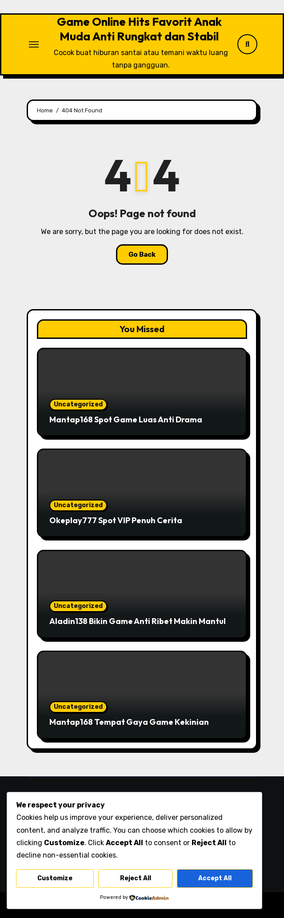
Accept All (215, 878)
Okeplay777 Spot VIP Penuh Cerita (115, 520)
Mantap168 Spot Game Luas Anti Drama (125, 419)
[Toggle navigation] (34, 44)
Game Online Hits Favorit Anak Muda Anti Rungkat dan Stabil (139, 29)
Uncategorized (78, 404)
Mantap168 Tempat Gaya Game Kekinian (129, 722)
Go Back (142, 254)
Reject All (135, 878)
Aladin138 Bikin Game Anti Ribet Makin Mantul (137, 621)
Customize (54, 878)
